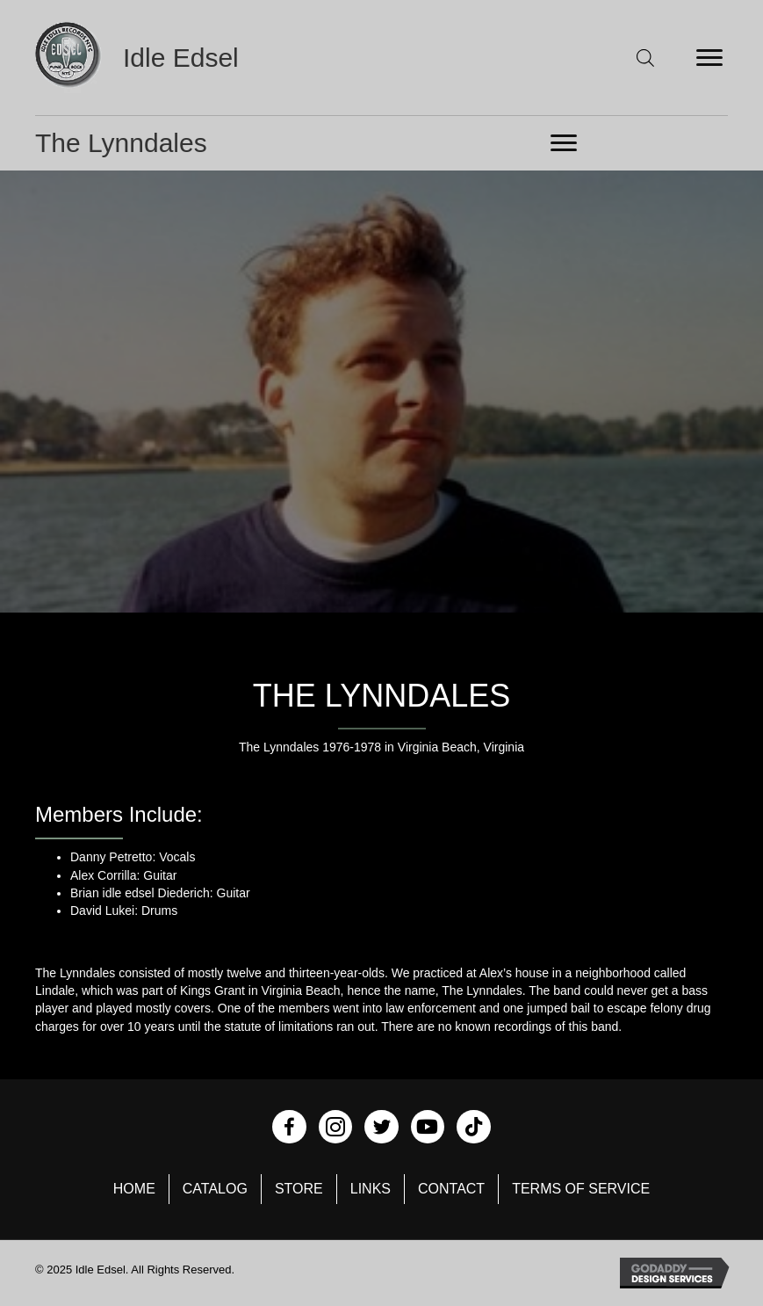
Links (370, 1188)
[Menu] (709, 58)
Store (299, 1188)
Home (134, 1188)
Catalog (215, 1188)
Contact (451, 1188)
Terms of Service (581, 1188)
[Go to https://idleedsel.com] (163, 57)
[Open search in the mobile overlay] (645, 57)
